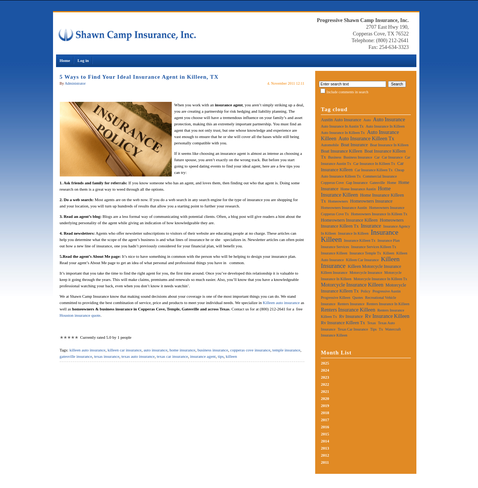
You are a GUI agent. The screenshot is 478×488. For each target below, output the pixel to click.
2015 (325, 434)
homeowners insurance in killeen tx (379, 214)
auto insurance (155, 350)
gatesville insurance (76, 356)
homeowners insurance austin (344, 208)
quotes (358, 297)
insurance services (335, 247)
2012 (325, 455)
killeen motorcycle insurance (374, 266)
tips (221, 356)
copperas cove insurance (250, 350)
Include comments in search (347, 92)
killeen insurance (334, 272)
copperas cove (332, 183)
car (376, 157)
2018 (325, 412)
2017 (325, 419)
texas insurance (107, 356)
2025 (325, 363)
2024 (325, 370)
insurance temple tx (365, 253)
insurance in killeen (353, 233)
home (391, 183)
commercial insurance (380, 176)
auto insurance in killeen (385, 126)
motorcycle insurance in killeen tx (380, 279)
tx (381, 329)
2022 (325, 384)
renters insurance (351, 304)
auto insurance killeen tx (366, 138)
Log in (83, 60)
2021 (325, 391)
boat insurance (354, 144)
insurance (371, 226)
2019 (325, 405)
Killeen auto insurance (281, 302)
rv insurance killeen (387, 316)
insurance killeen (334, 253)
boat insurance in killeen (389, 145)
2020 (325, 398)
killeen (231, 356)
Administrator (75, 83)
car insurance (392, 157)
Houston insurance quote (80, 315)
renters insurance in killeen (388, 304)
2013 (325, 448)
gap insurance (356, 183)
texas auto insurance (138, 356)
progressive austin (386, 291)
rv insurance (351, 316)
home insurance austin (358, 189)
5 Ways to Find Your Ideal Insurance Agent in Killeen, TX (139, 77)
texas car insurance (172, 356)
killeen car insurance (125, 350)
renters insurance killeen (348, 310)
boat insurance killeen (341, 151)
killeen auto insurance (87, 350)
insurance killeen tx (359, 240)
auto (367, 120)
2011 (325, 462)
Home (65, 60)
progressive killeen (335, 297)
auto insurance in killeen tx (343, 133)
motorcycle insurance (366, 272)
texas (371, 323)
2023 (325, 377)
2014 (325, 441)
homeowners (338, 201)
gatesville (377, 183)
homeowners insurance (371, 201)
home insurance (182, 350)
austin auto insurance (341, 119)
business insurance (213, 350)
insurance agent (203, 356)
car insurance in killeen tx (374, 164)
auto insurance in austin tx (342, 126)
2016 (325, 427)
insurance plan (389, 240)
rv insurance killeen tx (343, 322)
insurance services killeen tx (373, 247)
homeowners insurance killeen (349, 220)
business (334, 157)
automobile (330, 145)
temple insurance (286, 350)
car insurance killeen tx (373, 170)
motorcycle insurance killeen (352, 285)
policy (365, 291)
